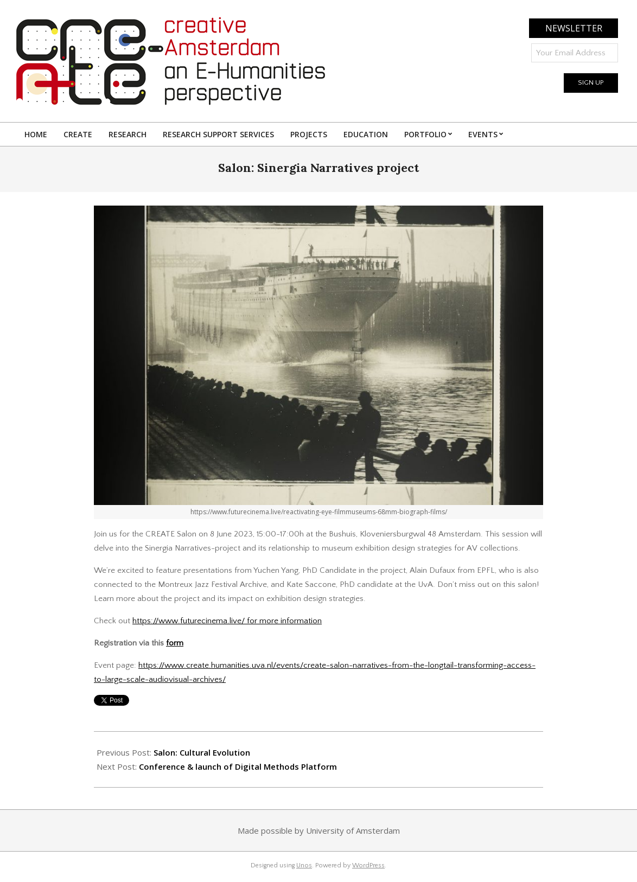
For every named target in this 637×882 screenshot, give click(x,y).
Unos (304, 865)
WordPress (368, 865)
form (174, 643)
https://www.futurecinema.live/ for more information (227, 620)
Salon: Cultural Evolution (202, 752)
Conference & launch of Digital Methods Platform (238, 766)
